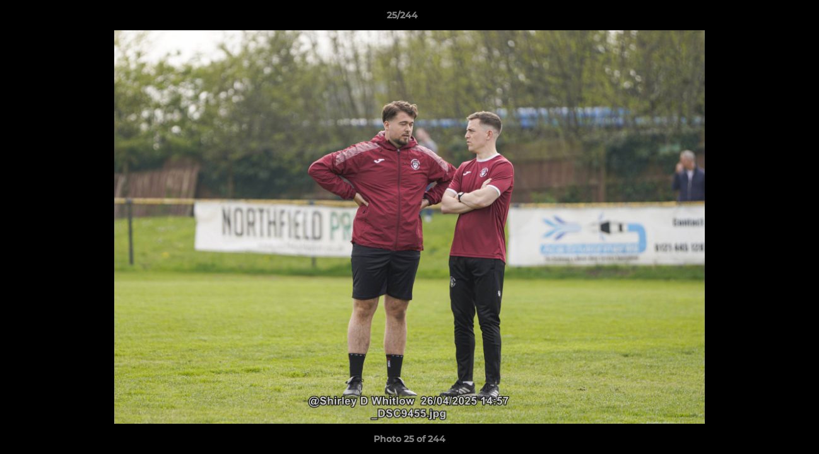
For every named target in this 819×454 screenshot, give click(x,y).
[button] (766, 18)
